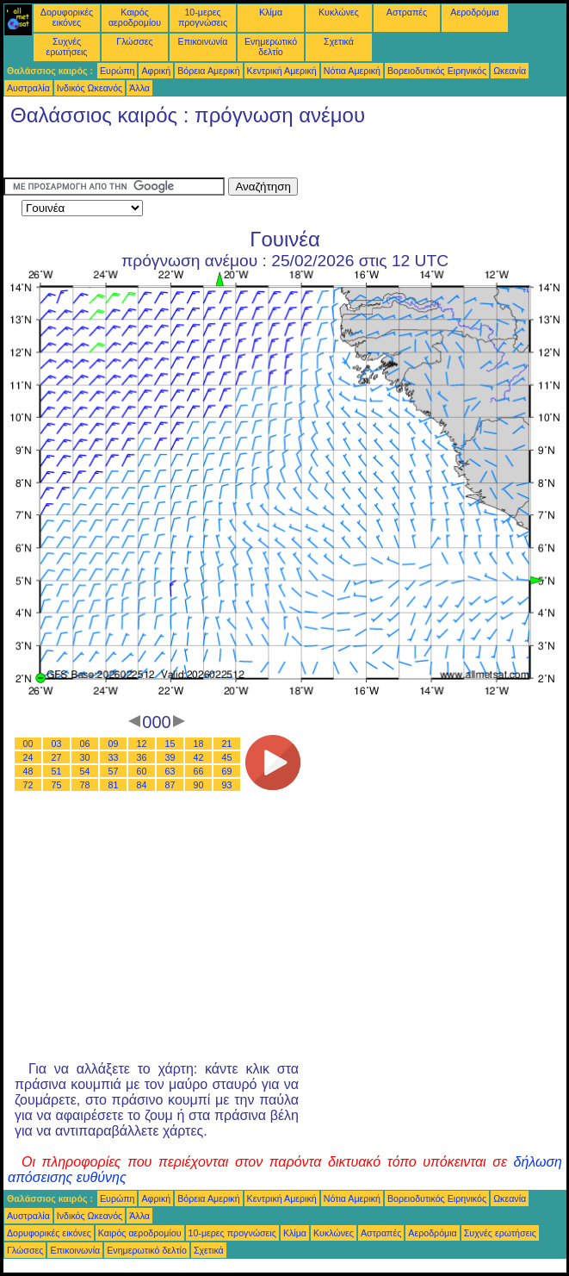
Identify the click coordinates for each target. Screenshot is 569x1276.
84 (142, 785)
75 (57, 785)
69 (227, 771)
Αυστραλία (28, 88)
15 (170, 743)
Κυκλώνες (339, 12)
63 (170, 771)
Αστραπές (407, 12)
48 (28, 771)
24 (28, 757)
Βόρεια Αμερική (208, 70)
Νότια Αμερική (352, 70)
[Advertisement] (141, 155)
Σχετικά (339, 41)
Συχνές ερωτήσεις (67, 46)
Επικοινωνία (203, 41)
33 (113, 757)
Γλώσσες (134, 41)
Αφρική (155, 70)
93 (227, 785)
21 (227, 743)
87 (170, 785)
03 (57, 743)
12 (142, 743)
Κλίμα (270, 12)
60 (142, 771)
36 (142, 757)
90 (199, 785)
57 (113, 771)
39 (170, 757)
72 (28, 785)
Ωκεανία (509, 70)
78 (85, 785)
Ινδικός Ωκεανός (89, 88)
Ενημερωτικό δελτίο (270, 46)
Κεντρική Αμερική (282, 70)
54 (85, 771)
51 (57, 771)
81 (113, 785)
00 (28, 743)
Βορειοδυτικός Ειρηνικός (436, 70)
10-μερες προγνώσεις (202, 17)
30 (85, 757)
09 (113, 743)
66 (199, 771)
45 (227, 757)
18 (199, 743)
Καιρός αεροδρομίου (134, 17)
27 (57, 757)
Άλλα (139, 88)
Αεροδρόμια (474, 12)
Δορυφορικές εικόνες (66, 17)
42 (199, 757)
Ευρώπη (117, 70)
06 (85, 743)
